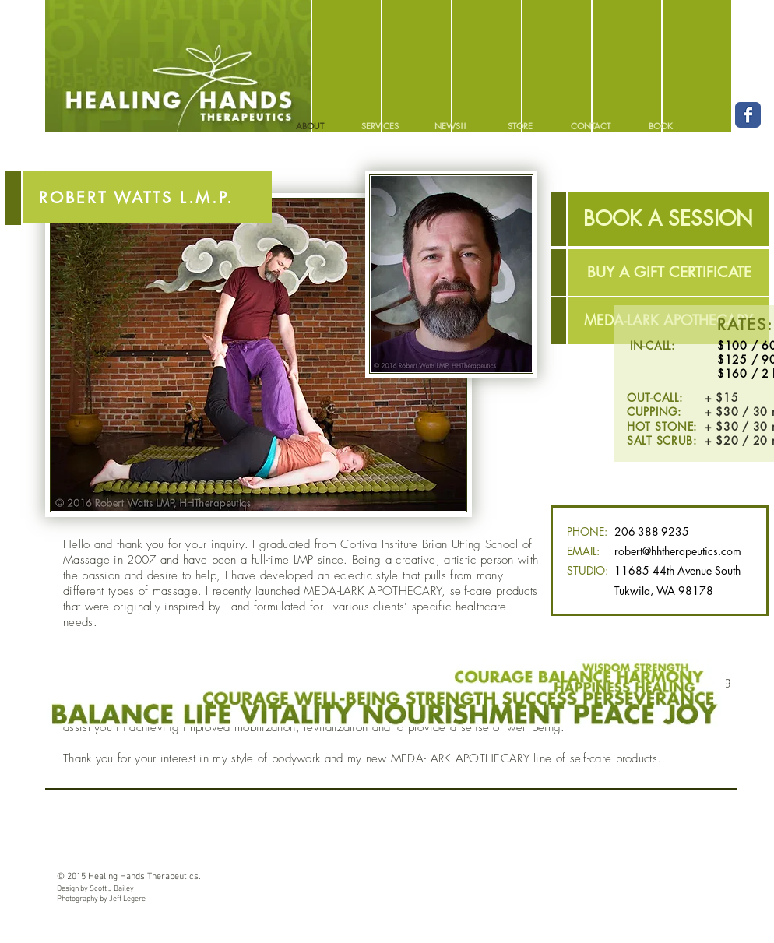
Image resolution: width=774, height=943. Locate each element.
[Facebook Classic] (748, 115)
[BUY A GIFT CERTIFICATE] (668, 272)
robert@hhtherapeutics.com (677, 551)
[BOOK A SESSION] (668, 219)
